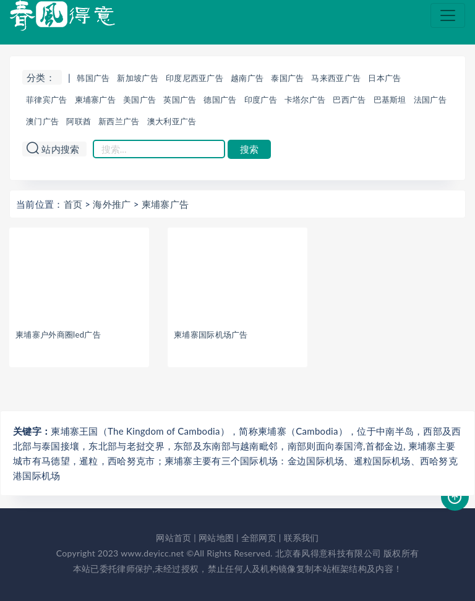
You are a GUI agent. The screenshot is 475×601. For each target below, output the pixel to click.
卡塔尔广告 (305, 99)
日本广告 (384, 78)
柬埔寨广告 (95, 99)
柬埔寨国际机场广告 (211, 334)
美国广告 (139, 99)
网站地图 (216, 537)
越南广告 (247, 78)
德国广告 (219, 99)
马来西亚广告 (336, 78)
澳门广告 (42, 121)
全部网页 (258, 537)
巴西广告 (349, 99)
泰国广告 (287, 78)
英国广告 (179, 99)
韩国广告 (93, 78)
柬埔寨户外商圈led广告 (58, 334)
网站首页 (173, 537)
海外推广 (112, 204)
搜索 (249, 149)
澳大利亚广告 (172, 121)
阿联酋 (78, 121)
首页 (73, 204)
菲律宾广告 (46, 99)
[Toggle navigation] (447, 15)
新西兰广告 (119, 121)
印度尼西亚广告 (194, 78)
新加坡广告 (137, 78)
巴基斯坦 (390, 99)
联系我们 (301, 537)
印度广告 (260, 99)
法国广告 (430, 99)
